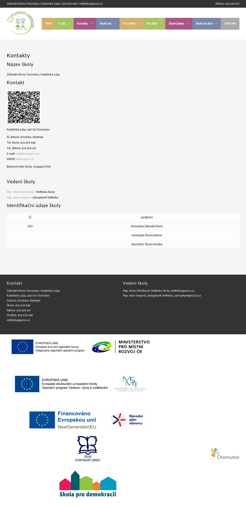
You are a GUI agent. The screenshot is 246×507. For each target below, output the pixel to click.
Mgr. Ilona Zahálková (20, 192)
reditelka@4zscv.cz (91, 3)
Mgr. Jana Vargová (18, 197)
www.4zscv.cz (24, 159)
